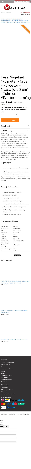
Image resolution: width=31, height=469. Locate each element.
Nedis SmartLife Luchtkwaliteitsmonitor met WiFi (14, 340)
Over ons (3, 367)
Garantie (3, 373)
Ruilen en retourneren (6, 375)
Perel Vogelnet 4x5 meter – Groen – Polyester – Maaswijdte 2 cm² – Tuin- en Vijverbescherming (15, 21)
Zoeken (28, 1)
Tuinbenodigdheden (16, 19)
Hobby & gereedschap (7, 390)
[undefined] (6, 426)
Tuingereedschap (5, 20)
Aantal (2, 112)
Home (2, 19)
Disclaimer (3, 381)
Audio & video (4, 387)
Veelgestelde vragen (6, 379)
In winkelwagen (11, 120)
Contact (3, 371)
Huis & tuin (7, 19)
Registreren (8, 12)
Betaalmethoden (5, 364)
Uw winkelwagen (25, 12)
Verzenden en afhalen (6, 369)
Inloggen (3, 12)
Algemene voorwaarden (7, 362)
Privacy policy (4, 377)
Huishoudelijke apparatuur (8, 394)
